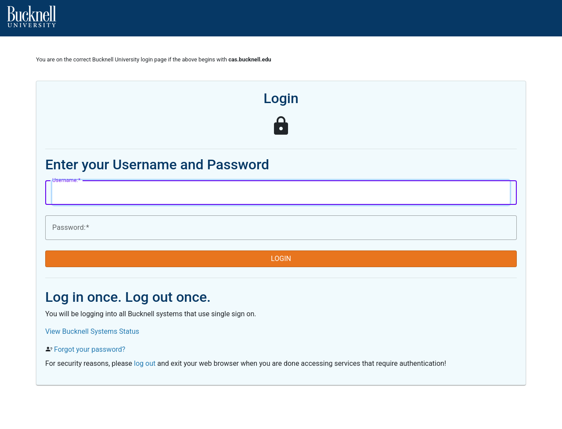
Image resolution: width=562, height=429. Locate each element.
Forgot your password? (89, 349)
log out (144, 363)
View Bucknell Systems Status (92, 331)
